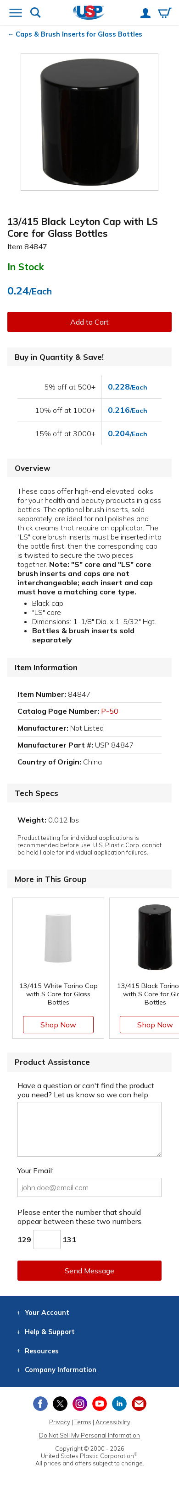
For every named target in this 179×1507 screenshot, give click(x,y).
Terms (82, 1422)
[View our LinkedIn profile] (119, 1404)
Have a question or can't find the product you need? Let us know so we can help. (85, 1090)
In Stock (25, 267)
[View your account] (145, 14)
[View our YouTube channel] (99, 1404)
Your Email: (35, 1170)
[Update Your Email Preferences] (139, 1404)
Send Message (89, 1270)
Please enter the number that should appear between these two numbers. (80, 1217)
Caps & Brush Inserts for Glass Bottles (79, 34)
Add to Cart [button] (89, 321)
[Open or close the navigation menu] (15, 14)
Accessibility (112, 1422)
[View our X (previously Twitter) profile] (60, 1404)
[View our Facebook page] (40, 1404)
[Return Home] (89, 13)
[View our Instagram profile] (80, 1404)
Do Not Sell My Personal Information (89, 1435)
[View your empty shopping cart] (165, 13)
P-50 (109, 711)
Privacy (59, 1422)
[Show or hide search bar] (35, 13)
